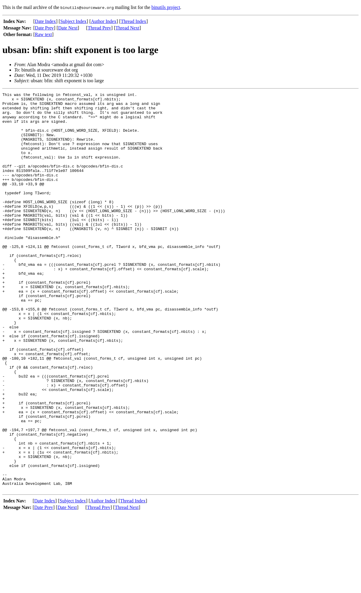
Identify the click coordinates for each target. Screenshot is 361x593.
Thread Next (127, 27)
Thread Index (133, 21)
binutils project (165, 7)
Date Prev (44, 27)
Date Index (45, 21)
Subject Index (73, 21)
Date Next (68, 27)
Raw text (43, 34)
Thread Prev (99, 27)
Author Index (104, 21)
